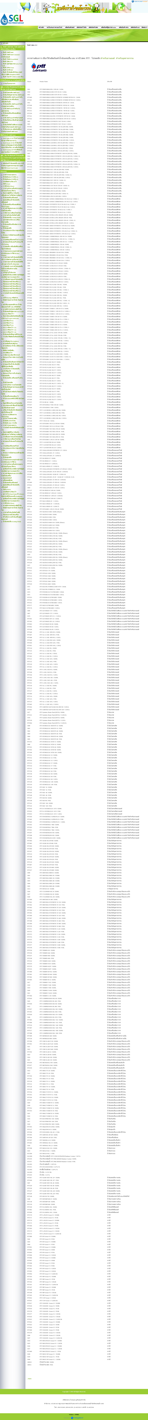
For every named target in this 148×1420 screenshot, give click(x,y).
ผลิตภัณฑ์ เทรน (123, 27)
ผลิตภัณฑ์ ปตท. (93, 27)
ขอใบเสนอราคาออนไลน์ (54, 27)
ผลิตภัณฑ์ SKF (135, 27)
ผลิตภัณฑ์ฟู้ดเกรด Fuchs (108, 27)
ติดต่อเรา (144, 27)
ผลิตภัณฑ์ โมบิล (81, 27)
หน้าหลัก (41, 27)
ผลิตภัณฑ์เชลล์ (69, 27)
